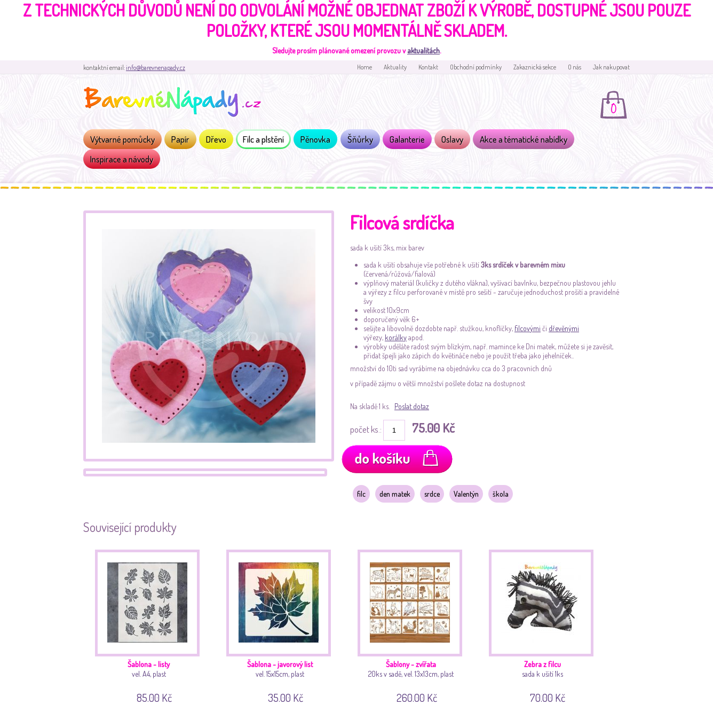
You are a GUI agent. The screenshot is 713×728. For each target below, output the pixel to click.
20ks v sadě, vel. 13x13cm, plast (413, 625)
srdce (432, 493)
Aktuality (395, 67)
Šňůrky (360, 139)
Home (364, 67)
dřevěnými (564, 328)
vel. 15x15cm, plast (282, 625)
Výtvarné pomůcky (122, 139)
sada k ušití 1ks (545, 625)
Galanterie (407, 139)
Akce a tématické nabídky (523, 139)
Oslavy (452, 139)
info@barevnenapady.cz (155, 68)
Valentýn (466, 493)
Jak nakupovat (611, 67)
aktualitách (423, 50)
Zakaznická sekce (534, 67)
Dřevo (216, 139)
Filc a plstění (263, 139)
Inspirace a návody (121, 159)
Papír (180, 139)
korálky (396, 337)
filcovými (527, 328)
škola (501, 493)
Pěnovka (315, 139)
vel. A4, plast (151, 625)
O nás (574, 67)
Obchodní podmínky (476, 67)
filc (361, 493)
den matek (394, 493)
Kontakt (428, 67)
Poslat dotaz (411, 406)
